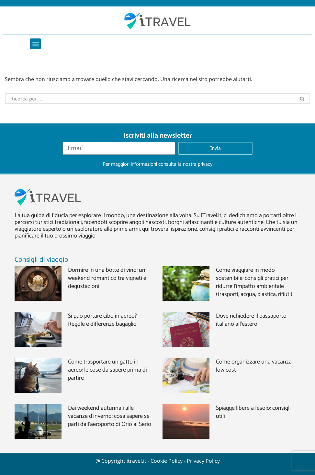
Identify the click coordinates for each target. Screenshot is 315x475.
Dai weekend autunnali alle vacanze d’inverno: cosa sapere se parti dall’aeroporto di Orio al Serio (109, 416)
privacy (205, 164)
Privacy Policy (203, 460)
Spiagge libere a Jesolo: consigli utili (253, 412)
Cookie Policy (167, 460)
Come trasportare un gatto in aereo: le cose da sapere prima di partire (107, 370)
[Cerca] (150, 98)
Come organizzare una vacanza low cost (254, 366)
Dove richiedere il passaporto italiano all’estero (251, 320)
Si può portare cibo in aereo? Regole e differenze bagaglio (102, 320)
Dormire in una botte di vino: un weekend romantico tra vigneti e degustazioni (107, 278)
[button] (35, 43)
